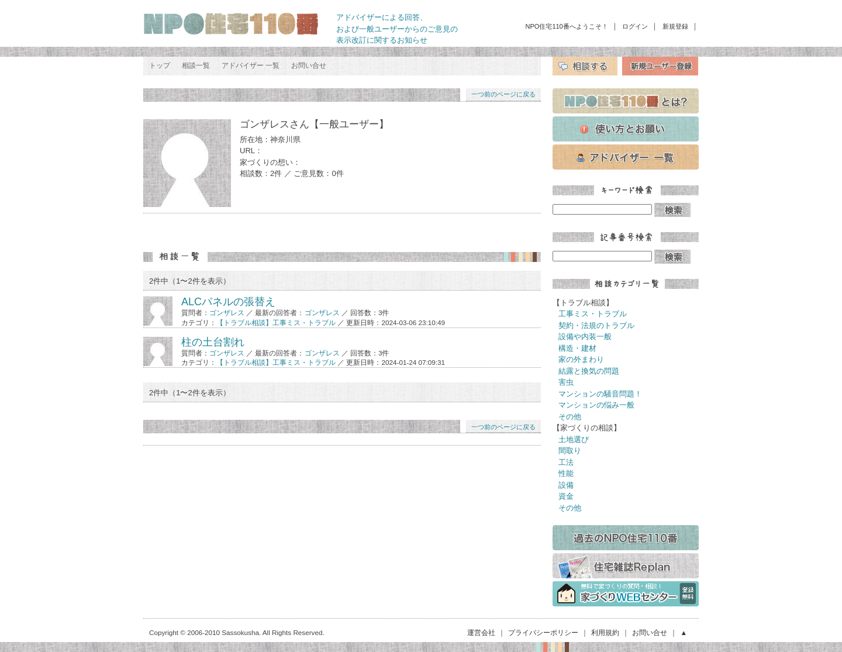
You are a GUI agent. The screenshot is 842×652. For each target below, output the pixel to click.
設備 (566, 485)
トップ (159, 65)
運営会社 (481, 632)
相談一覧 (196, 65)
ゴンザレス (226, 312)
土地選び (573, 439)
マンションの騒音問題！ (600, 393)
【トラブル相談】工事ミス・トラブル (276, 322)
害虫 (566, 382)
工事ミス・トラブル (592, 313)
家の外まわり (581, 359)
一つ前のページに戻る (503, 94)
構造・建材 (577, 348)
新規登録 (675, 26)
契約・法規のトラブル (596, 325)
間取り (569, 450)
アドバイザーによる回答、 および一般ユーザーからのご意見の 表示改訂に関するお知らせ (397, 28)
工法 (566, 462)
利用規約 (605, 632)
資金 (566, 496)
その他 (569, 416)
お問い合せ (308, 65)
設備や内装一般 (585, 336)
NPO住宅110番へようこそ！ (567, 26)
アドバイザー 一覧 (250, 65)
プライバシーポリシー (543, 632)
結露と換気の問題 (588, 371)
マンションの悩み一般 (596, 405)
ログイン (635, 26)
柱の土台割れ (212, 342)
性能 (566, 473)
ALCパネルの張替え (228, 302)
